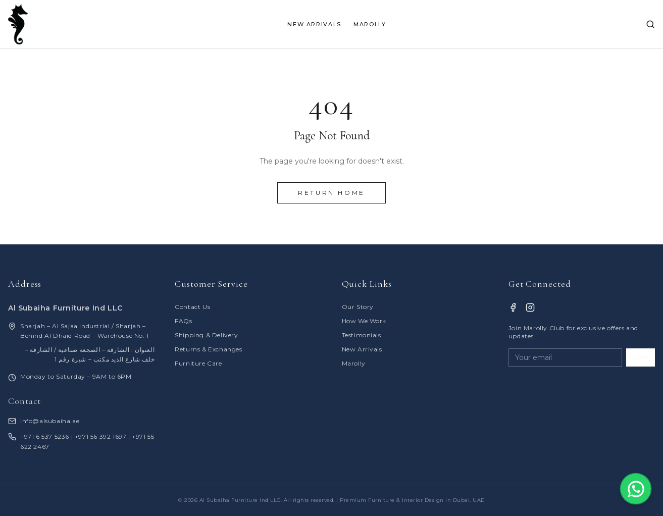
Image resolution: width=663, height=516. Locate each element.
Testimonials (361, 335)
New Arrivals (362, 349)
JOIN (640, 357)
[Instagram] (530, 307)
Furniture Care (198, 363)
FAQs (183, 321)
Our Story (358, 307)
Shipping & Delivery (206, 335)
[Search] (650, 24)
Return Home (331, 192)
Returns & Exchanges (208, 349)
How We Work (364, 321)
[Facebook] (513, 307)
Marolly (354, 363)
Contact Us (192, 307)
